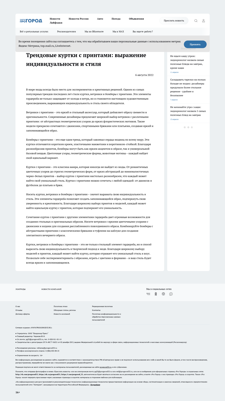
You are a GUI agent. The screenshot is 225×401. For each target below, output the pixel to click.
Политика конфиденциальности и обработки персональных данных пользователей (106, 317)
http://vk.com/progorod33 (26, 374)
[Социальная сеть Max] (171, 294)
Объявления (136, 18)
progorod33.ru (106, 367)
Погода (116, 18)
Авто (100, 18)
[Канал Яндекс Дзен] (163, 294)
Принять (195, 44)
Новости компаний (62, 314)
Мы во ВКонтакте (94, 31)
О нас (17, 306)
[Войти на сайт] (204, 21)
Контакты (96, 310)
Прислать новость (174, 20)
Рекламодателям (66, 31)
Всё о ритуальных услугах (34, 31)
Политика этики (60, 306)
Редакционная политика (102, 306)
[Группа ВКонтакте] (148, 294)
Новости (55, 18)
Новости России (79, 18)
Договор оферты (22, 314)
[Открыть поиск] (196, 21)
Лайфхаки (56, 22)
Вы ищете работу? (143, 31)
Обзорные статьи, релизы (65, 310)
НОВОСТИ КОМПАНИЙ (51, 289)
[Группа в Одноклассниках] (156, 294)
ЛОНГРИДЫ (20, 289)
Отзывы (18, 310)
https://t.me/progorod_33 (72, 374)
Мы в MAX (118, 31)
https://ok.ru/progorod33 (49, 374)
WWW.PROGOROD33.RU (41, 327)
